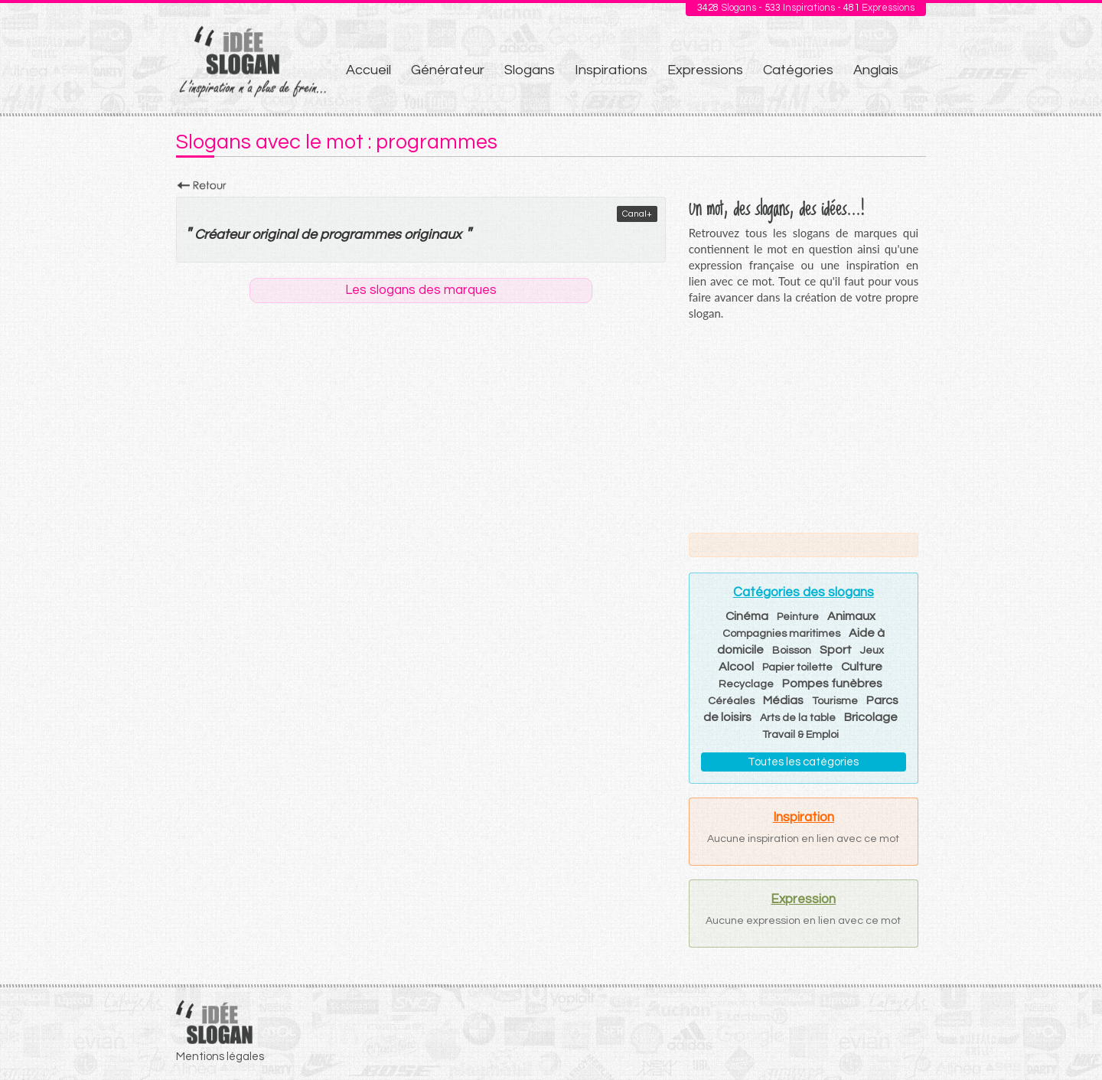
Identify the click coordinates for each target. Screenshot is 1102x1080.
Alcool (736, 667)
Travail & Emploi (800, 734)
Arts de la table (798, 718)
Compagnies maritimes (781, 633)
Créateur (221, 234)
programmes (360, 234)
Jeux (872, 650)
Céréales (731, 701)
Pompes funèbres (832, 683)
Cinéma (746, 616)
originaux (432, 234)
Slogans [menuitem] (529, 70)
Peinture (798, 617)
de (309, 234)
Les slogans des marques (421, 290)
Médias (783, 700)
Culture (861, 667)
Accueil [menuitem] (368, 70)
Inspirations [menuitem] (611, 70)
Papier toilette (797, 667)
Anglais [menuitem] (875, 70)
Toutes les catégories (803, 762)
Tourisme (835, 701)
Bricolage (871, 717)
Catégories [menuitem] (798, 70)
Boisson (791, 650)
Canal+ (637, 214)
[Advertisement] (803, 426)
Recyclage (746, 684)
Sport (836, 650)
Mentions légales (220, 1056)
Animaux (851, 616)
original (275, 234)
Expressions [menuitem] (705, 70)
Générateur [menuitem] (447, 70)
